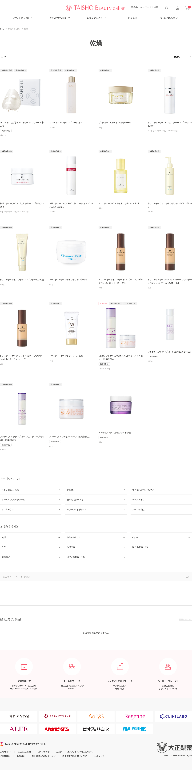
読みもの (132, 17)
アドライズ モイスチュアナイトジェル (116, 432)
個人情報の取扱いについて (44, 756)
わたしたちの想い (169, 17)
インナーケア (8, 509)
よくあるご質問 (24, 752)
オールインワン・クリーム (13, 499)
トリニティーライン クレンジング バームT (68, 279)
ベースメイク (138, 499)
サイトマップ (98, 756)
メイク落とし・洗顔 (10, 489)
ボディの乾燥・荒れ (76, 557)
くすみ (135, 537)
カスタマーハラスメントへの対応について (74, 752)
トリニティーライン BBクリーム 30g (66, 355)
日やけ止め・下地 (75, 499)
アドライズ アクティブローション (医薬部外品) (169, 351)
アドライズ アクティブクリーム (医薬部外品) (69, 436)
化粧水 (70, 489)
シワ (4, 547)
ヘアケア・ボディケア (77, 509)
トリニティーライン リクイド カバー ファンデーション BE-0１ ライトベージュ (22, 357)
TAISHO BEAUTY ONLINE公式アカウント (25, 744)
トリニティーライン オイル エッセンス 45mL (119, 203)
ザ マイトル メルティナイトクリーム (115, 122)
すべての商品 (138, 509)
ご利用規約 (5, 756)
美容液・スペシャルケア (143, 489)
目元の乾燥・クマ (140, 547)
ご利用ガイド (5, 752)
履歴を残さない (185, 619)
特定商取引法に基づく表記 (74, 756)
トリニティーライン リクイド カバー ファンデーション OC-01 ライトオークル (121, 281)
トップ (2, 28)
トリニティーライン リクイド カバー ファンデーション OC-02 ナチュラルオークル (170, 281)
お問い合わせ (43, 752)
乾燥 (4, 537)
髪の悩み (6, 557)
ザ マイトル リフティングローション (65, 122)
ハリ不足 (71, 547)
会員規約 (21, 756)
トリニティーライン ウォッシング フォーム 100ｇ (22, 279)
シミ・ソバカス (73, 537)
